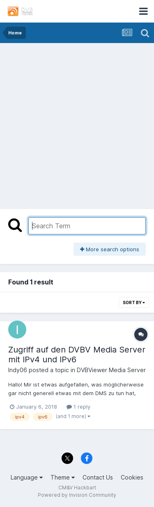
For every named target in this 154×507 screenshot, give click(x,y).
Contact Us (98, 477)
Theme (63, 477)
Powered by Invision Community (77, 495)
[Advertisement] (77, 124)
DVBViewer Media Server (111, 369)
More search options (109, 249)
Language (27, 477)
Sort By (134, 302)
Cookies (132, 477)
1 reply (78, 406)
